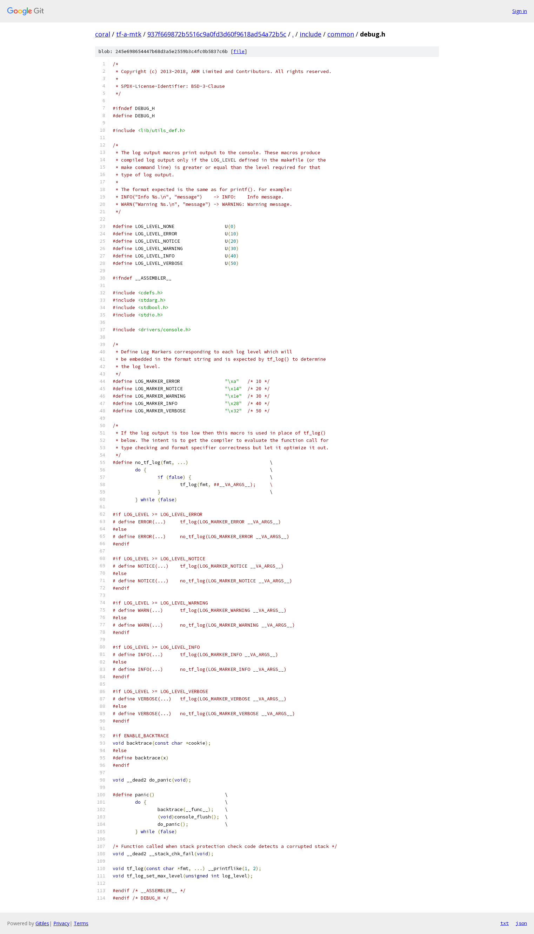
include (310, 34)
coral (102, 34)
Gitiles (42, 923)
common (340, 34)
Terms (81, 923)
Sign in (519, 11)
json (521, 923)
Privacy (61, 923)
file (239, 51)
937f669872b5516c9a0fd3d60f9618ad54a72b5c (216, 34)
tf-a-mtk (128, 34)
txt (504, 923)
